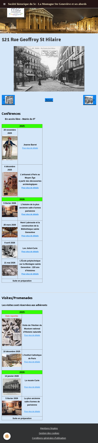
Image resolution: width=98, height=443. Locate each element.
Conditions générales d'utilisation (49, 438)
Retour (49, 100)
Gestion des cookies (49, 433)
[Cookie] (7, 436)
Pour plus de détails (30, 148)
